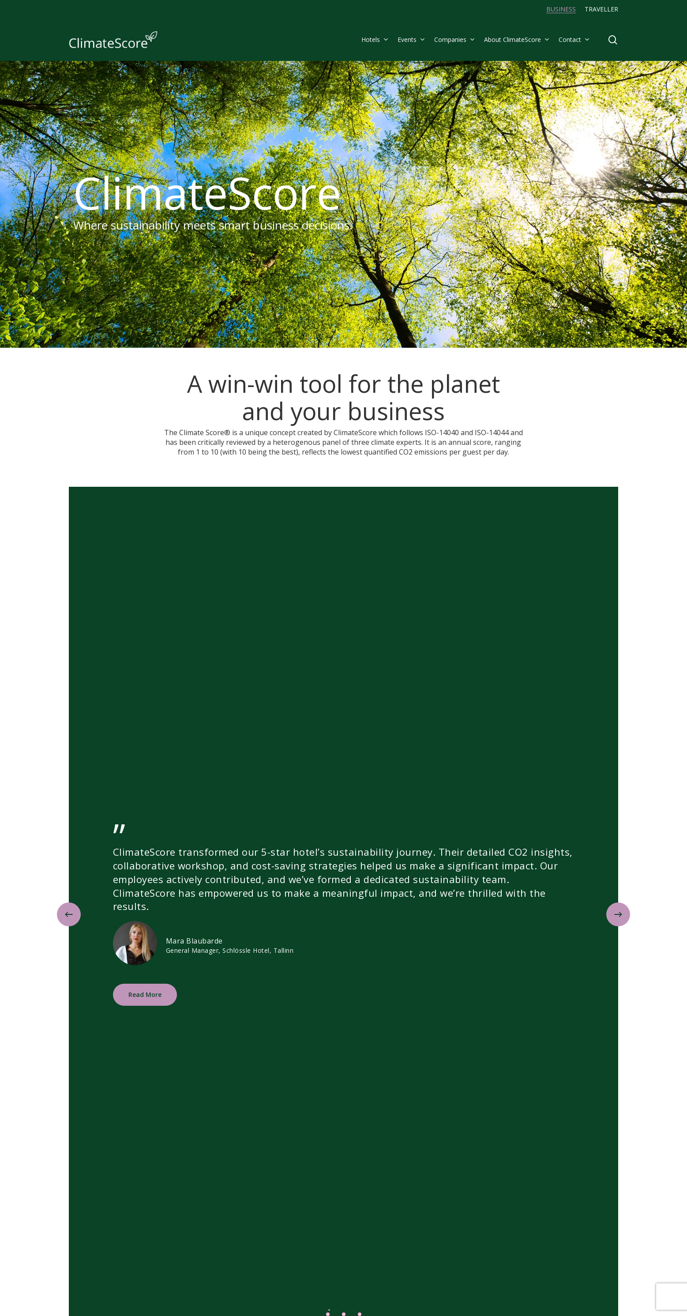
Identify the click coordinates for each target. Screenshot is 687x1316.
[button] (145, 995)
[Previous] (69, 914)
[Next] (618, 914)
